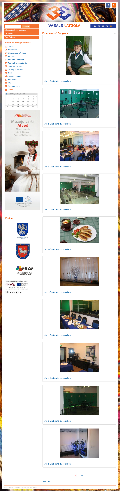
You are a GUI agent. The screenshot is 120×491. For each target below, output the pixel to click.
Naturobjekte (12, 56)
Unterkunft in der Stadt (16, 59)
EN (99, 26)
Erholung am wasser (15, 69)
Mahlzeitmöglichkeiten (16, 66)
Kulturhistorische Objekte (17, 53)
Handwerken (12, 50)
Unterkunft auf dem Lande (17, 63)
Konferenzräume (14, 86)
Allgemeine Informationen (15, 30)
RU (107, 26)
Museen (10, 46)
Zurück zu (46, 482)
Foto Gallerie (10, 37)
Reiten (10, 73)
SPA (9, 83)
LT (103, 26)
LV (95, 26)
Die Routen (9, 34)
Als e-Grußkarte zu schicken (58, 81)
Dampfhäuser (13, 80)
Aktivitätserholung (13, 76)
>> (82, 475)
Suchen (10, 90)
